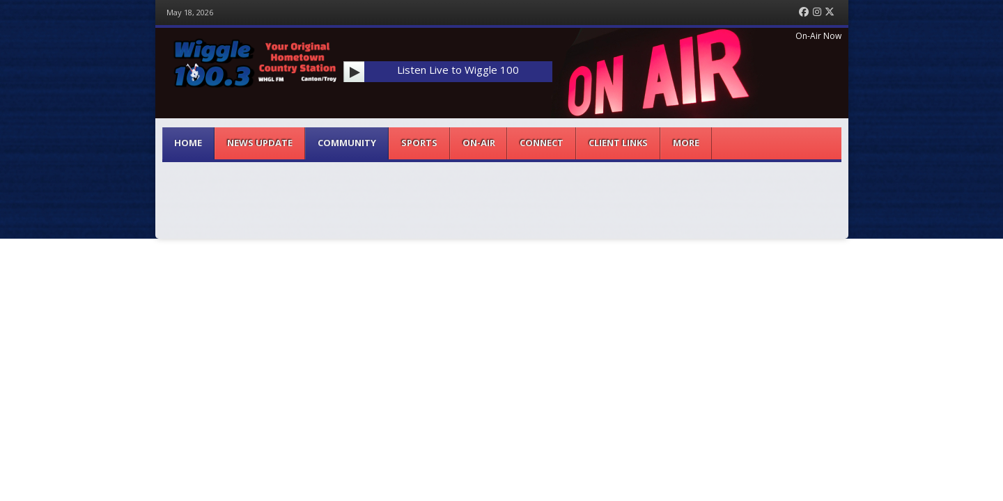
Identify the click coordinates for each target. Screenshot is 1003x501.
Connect (541, 142)
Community (347, 142)
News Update (260, 142)
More (686, 142)
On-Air (478, 142)
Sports (419, 142)
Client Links (618, 142)
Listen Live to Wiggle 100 (458, 70)
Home (188, 142)
